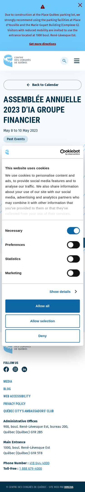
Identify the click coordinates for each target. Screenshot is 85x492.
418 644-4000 (39, 463)
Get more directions (42, 44)
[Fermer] (80, 5)
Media (7, 381)
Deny (42, 336)
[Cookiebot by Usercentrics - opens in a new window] (60, 152)
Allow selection (42, 321)
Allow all (42, 306)
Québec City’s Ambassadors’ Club (28, 411)
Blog (7, 389)
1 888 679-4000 (30, 468)
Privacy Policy (14, 404)
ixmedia (71, 487)
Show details (60, 292)
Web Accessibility (17, 396)
